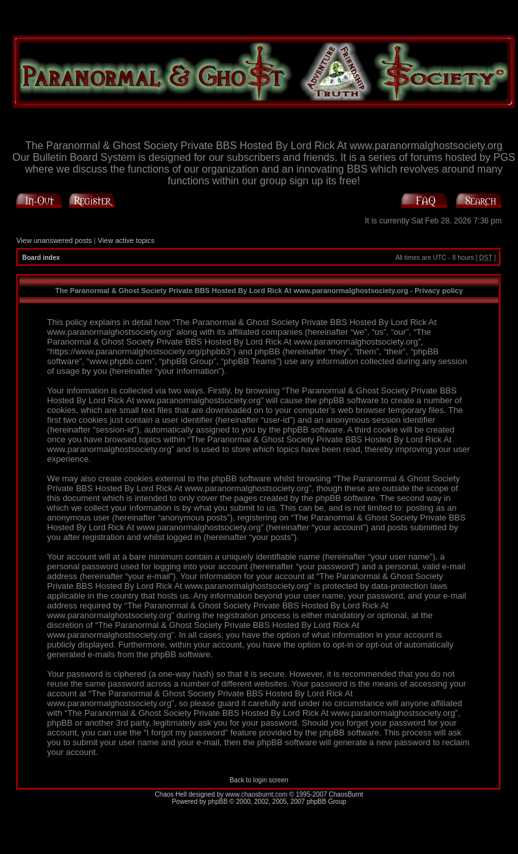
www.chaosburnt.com (256, 794)
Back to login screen (258, 780)
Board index (41, 257)
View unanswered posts (54, 240)
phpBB (217, 801)
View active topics (126, 240)
